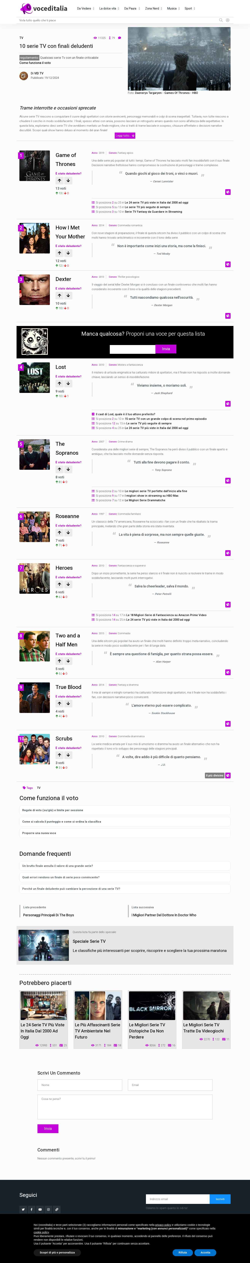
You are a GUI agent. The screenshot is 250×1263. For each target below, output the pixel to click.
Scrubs (65, 746)
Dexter (64, 287)
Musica (172, 8)
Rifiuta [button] (183, 1252)
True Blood (70, 695)
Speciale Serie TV (93, 949)
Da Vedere (84, 8)
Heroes (65, 575)
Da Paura (130, 8)
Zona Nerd (152, 8)
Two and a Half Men (70, 648)
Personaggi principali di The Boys (51, 923)
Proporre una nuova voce (39, 841)
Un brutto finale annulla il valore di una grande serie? (57, 874)
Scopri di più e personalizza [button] (57, 1252)
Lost (62, 375)
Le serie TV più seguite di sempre (147, 207)
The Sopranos (68, 457)
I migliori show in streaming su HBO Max (151, 504)
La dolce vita (107, 8)
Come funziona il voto (35, 62)
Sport (188, 8)
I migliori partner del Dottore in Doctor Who (169, 923)
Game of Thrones (67, 159)
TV (21, 38)
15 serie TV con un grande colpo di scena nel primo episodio (166, 427)
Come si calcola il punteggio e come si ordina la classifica (61, 830)
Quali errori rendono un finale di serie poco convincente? (61, 885)
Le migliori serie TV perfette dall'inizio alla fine (156, 499)
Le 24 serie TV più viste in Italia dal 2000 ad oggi (156, 202)
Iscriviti (220, 1207)
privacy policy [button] (163, 1224)
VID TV (38, 73)
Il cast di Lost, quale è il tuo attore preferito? (125, 423)
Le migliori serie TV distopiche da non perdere (147, 1039)
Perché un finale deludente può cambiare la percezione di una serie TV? (71, 897)
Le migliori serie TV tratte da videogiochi (203, 1036)
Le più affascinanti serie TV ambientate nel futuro (97, 1039)
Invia (166, 357)
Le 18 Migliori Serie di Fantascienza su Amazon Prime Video (166, 623)
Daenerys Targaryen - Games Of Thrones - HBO (166, 93)
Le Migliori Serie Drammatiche (145, 509)
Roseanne (69, 524)
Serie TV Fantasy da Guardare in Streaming (153, 212)
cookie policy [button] (41, 1232)
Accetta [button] (205, 1252)
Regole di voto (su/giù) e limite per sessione (52, 818)
